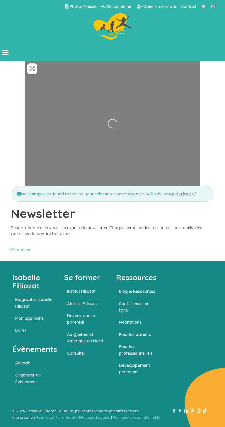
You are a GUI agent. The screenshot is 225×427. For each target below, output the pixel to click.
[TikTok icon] (204, 410)
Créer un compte (156, 6)
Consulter (76, 353)
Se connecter (116, 6)
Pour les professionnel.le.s (136, 350)
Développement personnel (134, 368)
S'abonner (20, 249)
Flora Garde (65, 417)
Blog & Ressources (137, 291)
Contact (188, 6)
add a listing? (183, 193)
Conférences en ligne (134, 307)
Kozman (43, 417)
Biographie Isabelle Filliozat (33, 303)
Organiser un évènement (28, 378)
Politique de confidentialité (137, 417)
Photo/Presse (80, 6)
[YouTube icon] (180, 410)
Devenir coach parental (81, 319)
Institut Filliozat (81, 291)
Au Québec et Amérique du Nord (85, 338)
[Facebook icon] (174, 410)
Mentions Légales (94, 417)
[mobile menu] (5, 53)
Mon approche (29, 318)
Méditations (130, 322)
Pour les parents (135, 334)
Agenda (22, 363)
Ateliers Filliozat (82, 303)
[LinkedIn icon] (186, 410)
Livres (21, 330)
